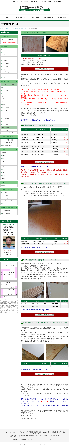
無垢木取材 (4, 46)
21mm (4, 175)
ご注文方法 (34, 17)
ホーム (6, 17)
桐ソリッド (5, 130)
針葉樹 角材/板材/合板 (7, 137)
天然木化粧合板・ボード (8, 207)
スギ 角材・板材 (7, 142)
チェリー (4, 69)
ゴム (3, 101)
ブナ (3, 99)
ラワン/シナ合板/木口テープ (51, 435)
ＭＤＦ (3, 149)
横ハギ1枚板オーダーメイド (9, 41)
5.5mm (4, 158)
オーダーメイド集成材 (8, 84)
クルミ (4, 75)
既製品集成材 (5, 127)
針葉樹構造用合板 (7, 145)
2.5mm (4, 152)
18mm (4, 172)
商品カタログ (21, 17)
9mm (3, 164)
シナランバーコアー (7, 200)
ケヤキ (4, 77)
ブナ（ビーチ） (6, 60)
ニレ (3, 58)
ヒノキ (4, 116)
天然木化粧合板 (6, 210)
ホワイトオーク (6, 90)
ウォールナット (6, 66)
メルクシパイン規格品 (8, 132)
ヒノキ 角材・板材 (7, 140)
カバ (3, 55)
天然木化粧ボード (7, 213)
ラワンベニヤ (5, 192)
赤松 (3, 104)
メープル (4, 110)
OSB (2, 182)
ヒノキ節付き (5, 118)
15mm (4, 169)
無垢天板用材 (5, 36)
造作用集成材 (5, 81)
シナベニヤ (5, 198)
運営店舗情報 (48, 17)
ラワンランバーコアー (8, 195)
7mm (3, 161)
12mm (4, 166)
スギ (3, 121)
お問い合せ (62, 17)
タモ (3, 49)
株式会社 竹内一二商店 (26, 438)
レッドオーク (5, 63)
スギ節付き (5, 124)
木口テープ (5, 203)
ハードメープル (6, 72)
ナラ (3, 52)
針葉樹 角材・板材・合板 (20, 28)
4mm (3, 155)
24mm (4, 178)
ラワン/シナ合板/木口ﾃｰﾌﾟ (8, 189)
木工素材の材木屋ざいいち (34, 7)
